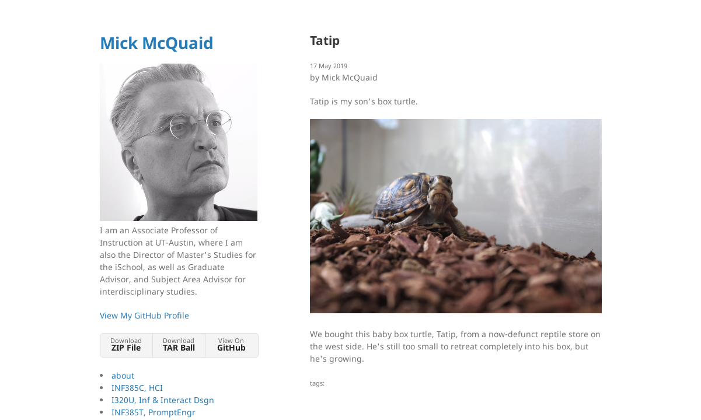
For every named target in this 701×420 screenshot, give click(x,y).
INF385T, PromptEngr (153, 412)
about (122, 375)
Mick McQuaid (157, 43)
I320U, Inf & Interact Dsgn (162, 399)
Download (126, 344)
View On (231, 344)
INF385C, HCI (137, 387)
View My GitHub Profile (144, 315)
